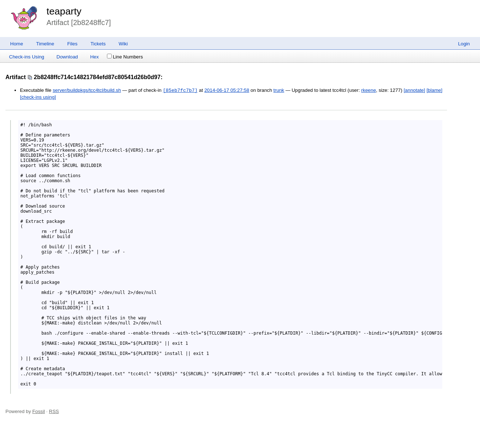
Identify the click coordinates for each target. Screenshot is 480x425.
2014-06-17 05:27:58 (226, 90)
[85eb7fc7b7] (180, 90)
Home (16, 43)
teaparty (63, 11)
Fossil (38, 411)
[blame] (434, 90)
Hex (94, 57)
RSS (54, 411)
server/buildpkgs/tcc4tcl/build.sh (87, 90)
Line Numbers (125, 57)
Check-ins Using (26, 57)
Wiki (123, 43)
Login (464, 43)
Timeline (45, 43)
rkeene (368, 90)
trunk (278, 90)
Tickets (98, 43)
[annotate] (414, 90)
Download (67, 57)
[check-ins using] (38, 97)
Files (72, 43)
